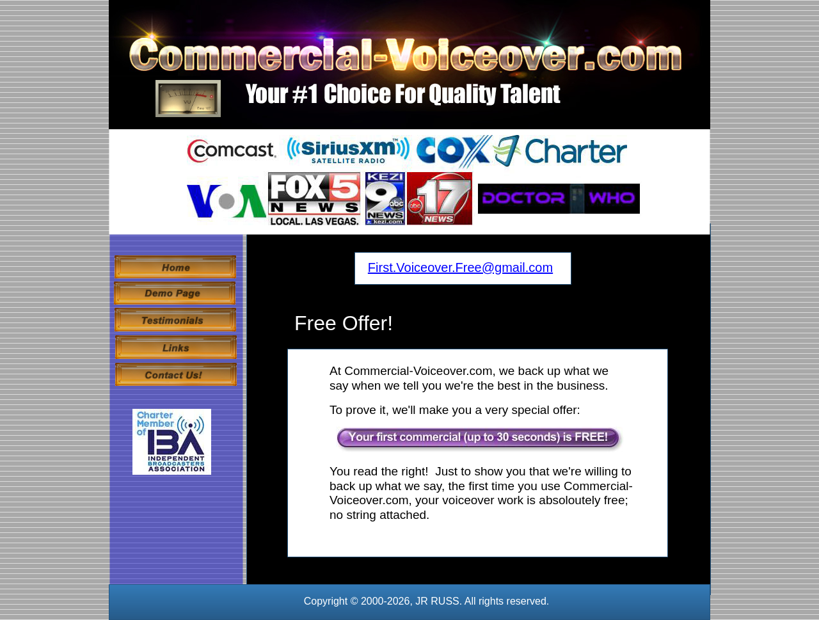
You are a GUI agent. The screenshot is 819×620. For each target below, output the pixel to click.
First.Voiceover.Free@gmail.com (460, 267)
